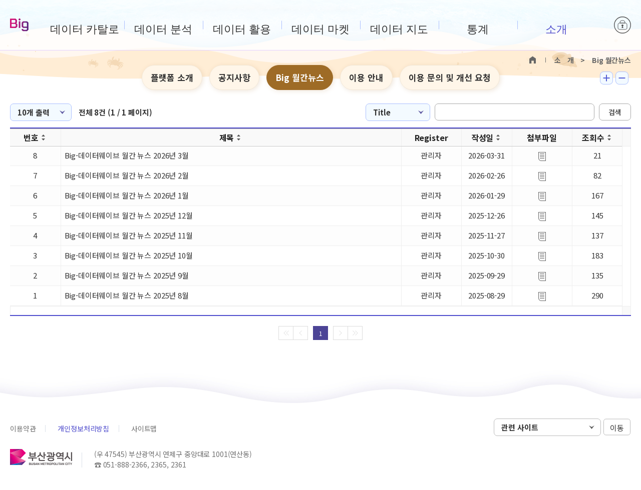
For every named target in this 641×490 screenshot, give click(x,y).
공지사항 (234, 77)
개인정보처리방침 (83, 429)
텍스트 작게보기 (621, 78)
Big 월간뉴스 (299, 77)
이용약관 (23, 429)
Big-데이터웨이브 (19, 25)
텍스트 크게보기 (606, 78)
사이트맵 (144, 429)
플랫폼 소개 (172, 77)
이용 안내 (366, 77)
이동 (617, 427)
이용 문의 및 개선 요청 (450, 77)
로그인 (622, 25)
